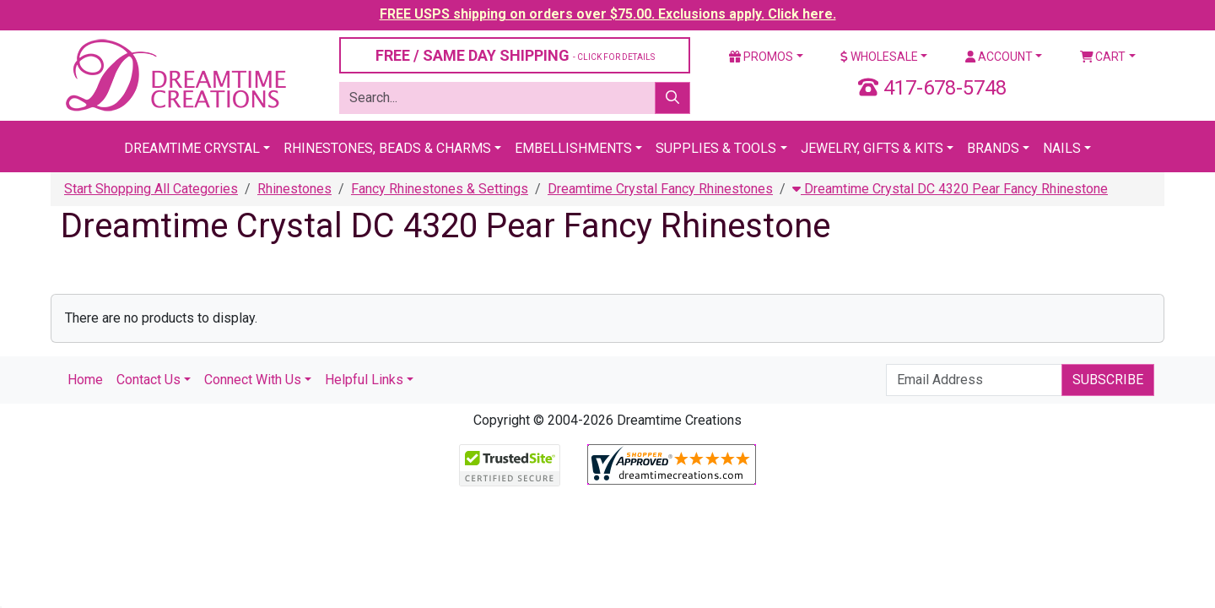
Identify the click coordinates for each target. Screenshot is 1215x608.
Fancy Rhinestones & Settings (439, 189)
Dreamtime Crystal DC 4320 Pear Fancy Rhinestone (950, 189)
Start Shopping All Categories (151, 189)
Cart (1103, 56)
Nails (1062, 148)
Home (85, 380)
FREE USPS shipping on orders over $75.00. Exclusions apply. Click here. (608, 14)
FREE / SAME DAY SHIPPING (515, 55)
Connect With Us (252, 380)
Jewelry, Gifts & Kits (872, 148)
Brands (993, 148)
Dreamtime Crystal (192, 148)
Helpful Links (364, 380)
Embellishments (573, 148)
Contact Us (148, 380)
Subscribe (1107, 380)
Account (999, 56)
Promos (761, 56)
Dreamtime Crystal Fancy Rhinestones (660, 189)
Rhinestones (294, 189)
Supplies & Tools (716, 148)
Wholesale (879, 56)
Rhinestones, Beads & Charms (387, 148)
